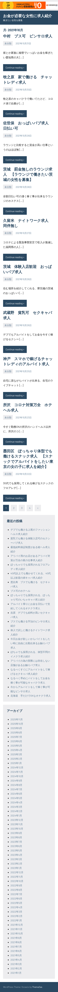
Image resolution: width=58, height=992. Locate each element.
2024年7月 (16, 789)
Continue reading (14, 67)
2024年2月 (16, 811)
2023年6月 (16, 846)
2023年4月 (16, 854)
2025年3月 (16, 754)
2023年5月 (16, 850)
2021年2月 (16, 968)
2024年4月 (16, 802)
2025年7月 (16, 736)
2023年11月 (17, 824)
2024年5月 (16, 797)
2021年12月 (17, 924)
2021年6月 (16, 950)
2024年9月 (16, 780)
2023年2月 (16, 863)
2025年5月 (16, 745)
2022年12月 (17, 872)
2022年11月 (17, 876)
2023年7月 (16, 841)
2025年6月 (16, 741)
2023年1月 (16, 867)
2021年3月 (16, 964)
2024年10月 (17, 776)
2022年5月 (16, 902)
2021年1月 (16, 972)
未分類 (7, 43)
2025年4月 (16, 749)
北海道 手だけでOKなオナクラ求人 (31, 695)
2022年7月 (16, 894)
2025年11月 (17, 719)
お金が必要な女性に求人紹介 (27, 15)
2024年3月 (16, 806)
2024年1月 (16, 815)
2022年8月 (16, 889)
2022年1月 (16, 920)
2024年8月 (16, 784)
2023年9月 (16, 832)
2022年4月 (16, 907)
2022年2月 (16, 915)
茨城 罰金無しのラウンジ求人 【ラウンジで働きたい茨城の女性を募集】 (28, 174)
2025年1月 (16, 763)
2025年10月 (17, 723)
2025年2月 (16, 758)
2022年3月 (16, 911)
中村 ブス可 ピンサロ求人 (27, 36)
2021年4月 (16, 959)
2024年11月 (17, 771)
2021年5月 (16, 955)
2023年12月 (17, 819)
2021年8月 (16, 942)
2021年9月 (16, 937)
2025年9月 (16, 728)
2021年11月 (16, 929)
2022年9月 (16, 885)
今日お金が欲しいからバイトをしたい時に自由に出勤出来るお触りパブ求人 (30, 643)
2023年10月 (17, 828)
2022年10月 (17, 880)
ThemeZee (37, 987)
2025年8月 (16, 732)
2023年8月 (16, 837)
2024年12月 (17, 767)
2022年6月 (16, 898)
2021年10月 (17, 933)
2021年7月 (16, 946)
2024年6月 (16, 793)
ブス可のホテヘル (20, 590)
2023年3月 (16, 859)
